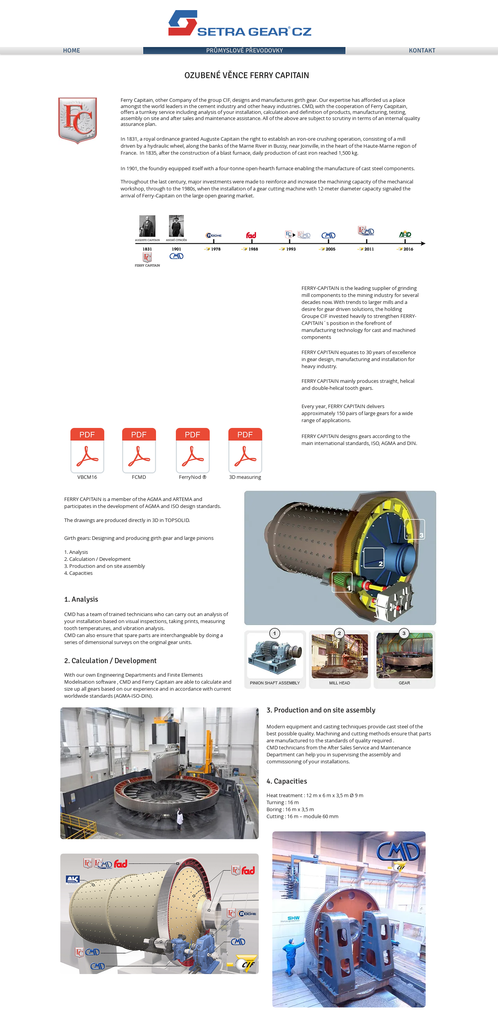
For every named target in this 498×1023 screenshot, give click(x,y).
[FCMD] (139, 455)
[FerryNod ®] (192, 455)
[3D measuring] (245, 455)
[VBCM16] (87, 455)
